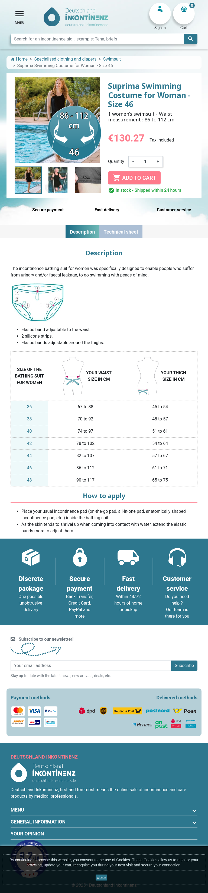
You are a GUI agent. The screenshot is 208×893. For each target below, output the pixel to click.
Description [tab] (82, 232)
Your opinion (27, 834)
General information (38, 822)
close (101, 877)
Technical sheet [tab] (121, 232)
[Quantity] (145, 161)
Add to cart (134, 178)
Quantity (116, 161)
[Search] (104, 39)
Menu (17, 810)
